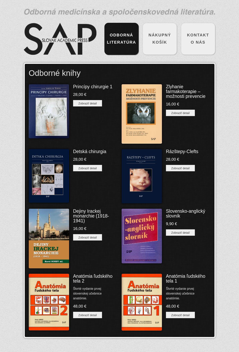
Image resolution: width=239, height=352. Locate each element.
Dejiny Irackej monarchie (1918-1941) (91, 216)
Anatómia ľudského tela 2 (92, 279)
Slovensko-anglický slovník (185, 214)
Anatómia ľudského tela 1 (185, 279)
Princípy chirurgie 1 (92, 86)
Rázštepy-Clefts (182, 151)
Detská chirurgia (89, 151)
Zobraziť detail (87, 103)
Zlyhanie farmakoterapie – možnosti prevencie (185, 91)
